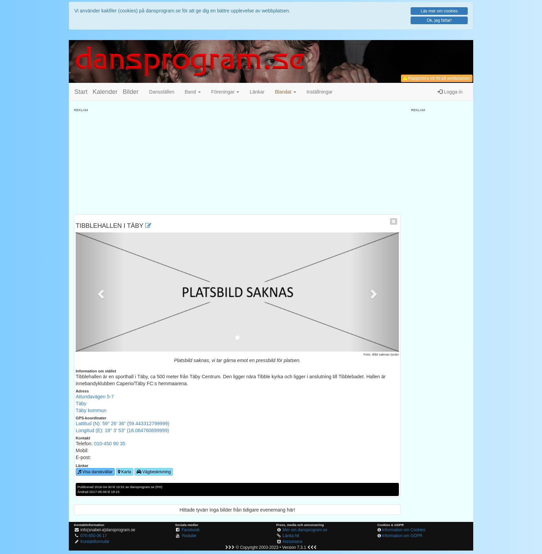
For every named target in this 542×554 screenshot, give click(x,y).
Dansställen (161, 92)
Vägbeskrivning (154, 471)
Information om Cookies (404, 529)
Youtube (188, 535)
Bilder (131, 91)
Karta (124, 471)
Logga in (450, 92)
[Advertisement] (237, 161)
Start (80, 91)
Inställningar (320, 92)
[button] (285, 91)
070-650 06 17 (94, 535)
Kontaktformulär (95, 541)
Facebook (190, 529)
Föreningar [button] (225, 92)
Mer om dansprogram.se (305, 529)
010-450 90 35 (109, 443)
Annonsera (292, 541)
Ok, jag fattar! (439, 20)
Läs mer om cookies (439, 11)
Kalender (105, 91)
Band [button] (193, 92)
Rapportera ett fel (436, 78)
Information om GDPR (402, 535)
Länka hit (291, 535)
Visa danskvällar (95, 471)
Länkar (257, 92)
